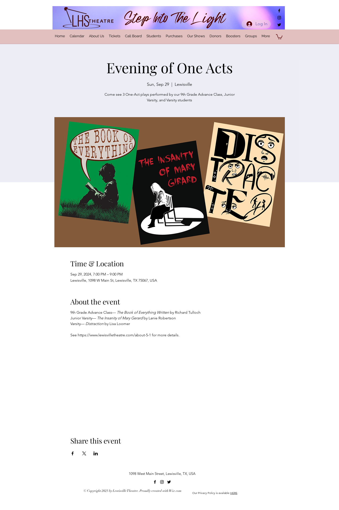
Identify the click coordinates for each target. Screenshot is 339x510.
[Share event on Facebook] (72, 453)
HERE (233, 493)
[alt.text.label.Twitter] (279, 24)
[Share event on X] (84, 453)
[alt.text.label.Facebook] (279, 10)
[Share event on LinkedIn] (95, 453)
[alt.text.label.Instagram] (279, 17)
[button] (279, 36)
